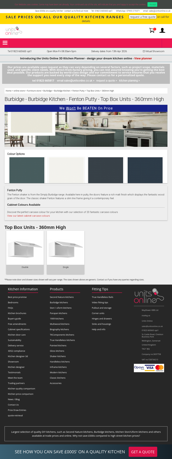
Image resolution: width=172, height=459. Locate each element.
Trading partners (16, 383)
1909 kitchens (57, 318)
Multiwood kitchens (59, 323)
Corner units (98, 313)
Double (25, 267)
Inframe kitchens (58, 367)
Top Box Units (93, 90)
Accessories (55, 383)
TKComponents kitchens (62, 334)
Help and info (98, 329)
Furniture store (34, 90)
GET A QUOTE (143, 451)
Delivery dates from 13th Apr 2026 (109, 51)
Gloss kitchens (57, 350)
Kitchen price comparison (20, 393)
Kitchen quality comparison (21, 388)
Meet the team (15, 377)
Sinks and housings (101, 323)
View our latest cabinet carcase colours (28, 215)
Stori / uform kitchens (61, 307)
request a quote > (106, 80)
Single (66, 267)
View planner (143, 58)
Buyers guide (14, 318)
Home (8, 90)
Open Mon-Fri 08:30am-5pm (61, 51)
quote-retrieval (15, 415)
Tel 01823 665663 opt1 (20, 51)
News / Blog (14, 399)
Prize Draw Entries (17, 410)
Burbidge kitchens (59, 302)
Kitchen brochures (17, 313)
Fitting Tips (100, 289)
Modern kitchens (58, 372)
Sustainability (14, 340)
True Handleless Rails (102, 297)
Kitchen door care (17, 334)
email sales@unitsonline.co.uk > (75, 80)
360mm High (108, 90)
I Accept (152, 4)
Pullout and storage (101, 307)
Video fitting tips (100, 302)
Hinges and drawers (102, 318)
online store (19, 90)
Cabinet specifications (19, 329)
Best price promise (17, 297)
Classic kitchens (58, 377)
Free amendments (17, 323)
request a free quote (143, 17)
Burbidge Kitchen (62, 90)
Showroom (13, 361)
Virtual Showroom (153, 51)
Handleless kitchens (60, 361)
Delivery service (16, 345)
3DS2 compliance (16, 350)
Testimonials (14, 372)
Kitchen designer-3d (18, 356)
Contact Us (13, 404)
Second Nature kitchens (62, 297)
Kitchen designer (16, 367)
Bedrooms (13, 302)
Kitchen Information (23, 289)
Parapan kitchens (58, 313)
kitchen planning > (129, 80)
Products (56, 289)
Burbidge (47, 90)
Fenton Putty (78, 90)
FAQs (10, 307)
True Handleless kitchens (62, 340)
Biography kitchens (59, 329)
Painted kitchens (58, 345)
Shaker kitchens (58, 356)
